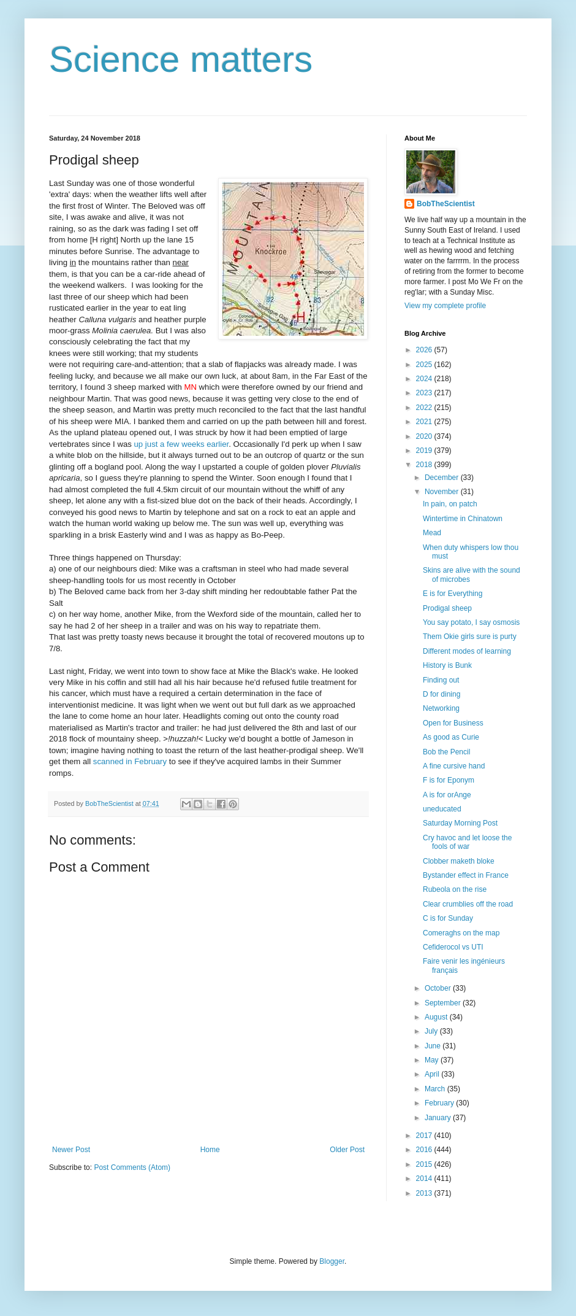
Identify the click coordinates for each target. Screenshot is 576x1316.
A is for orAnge (447, 795)
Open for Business (453, 723)
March (436, 1089)
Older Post (347, 1149)
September (444, 1003)
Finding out (441, 680)
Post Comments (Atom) (132, 1167)
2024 (425, 378)
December (443, 477)
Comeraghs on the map (461, 933)
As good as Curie (451, 737)
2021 (425, 421)
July (432, 1031)
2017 (425, 1135)
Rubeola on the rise (455, 889)
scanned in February (130, 761)
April (433, 1074)
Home (210, 1149)
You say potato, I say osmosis (471, 622)
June (433, 1046)
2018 (425, 464)
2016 (425, 1149)
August (437, 1017)
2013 (425, 1193)
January (439, 1117)
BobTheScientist (446, 203)
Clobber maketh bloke (459, 861)
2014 (425, 1178)
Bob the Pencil (446, 752)
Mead (432, 532)
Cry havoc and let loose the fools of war (467, 842)
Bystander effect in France (466, 875)
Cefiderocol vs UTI (453, 947)
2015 (425, 1164)
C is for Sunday (448, 918)
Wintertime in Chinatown (462, 518)
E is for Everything (452, 593)
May (433, 1060)
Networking (441, 708)
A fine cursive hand (454, 766)
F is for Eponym (448, 780)
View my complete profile (445, 305)
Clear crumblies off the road (468, 904)
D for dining (441, 694)
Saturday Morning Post (460, 823)
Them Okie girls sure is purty (470, 636)
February (440, 1103)
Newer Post (71, 1149)
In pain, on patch (450, 504)
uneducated (442, 809)
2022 (425, 407)
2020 (425, 436)
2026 (425, 350)
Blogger (331, 1261)
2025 (425, 364)
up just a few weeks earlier (181, 444)
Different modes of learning (467, 651)
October (439, 988)
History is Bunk (447, 665)
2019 (425, 450)
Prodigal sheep (447, 608)
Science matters (181, 59)
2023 (425, 393)
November (443, 491)
